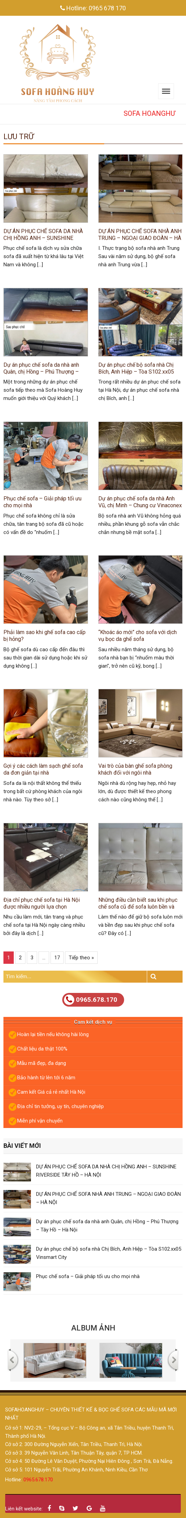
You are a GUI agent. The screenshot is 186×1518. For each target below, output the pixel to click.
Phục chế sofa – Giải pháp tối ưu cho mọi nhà (42, 502)
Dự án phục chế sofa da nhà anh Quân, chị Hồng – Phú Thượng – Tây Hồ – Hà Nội (41, 368)
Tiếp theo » (81, 958)
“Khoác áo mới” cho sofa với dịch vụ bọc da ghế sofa (137, 635)
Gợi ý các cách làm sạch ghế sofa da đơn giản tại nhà (43, 769)
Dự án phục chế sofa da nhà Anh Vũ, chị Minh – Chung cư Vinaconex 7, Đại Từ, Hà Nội (140, 502)
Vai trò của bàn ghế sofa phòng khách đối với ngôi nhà (135, 769)
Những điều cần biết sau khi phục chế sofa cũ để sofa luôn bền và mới (137, 903)
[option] (55, 1360)
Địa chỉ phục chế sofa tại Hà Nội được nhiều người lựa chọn (41, 903)
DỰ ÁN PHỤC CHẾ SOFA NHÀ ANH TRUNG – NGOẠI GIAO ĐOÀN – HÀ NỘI (140, 235)
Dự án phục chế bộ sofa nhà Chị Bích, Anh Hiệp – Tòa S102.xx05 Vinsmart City (136, 368)
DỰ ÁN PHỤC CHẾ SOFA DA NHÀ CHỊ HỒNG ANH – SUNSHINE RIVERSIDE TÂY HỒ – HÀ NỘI (43, 235)
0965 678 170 (107, 8)
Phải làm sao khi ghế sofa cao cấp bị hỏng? (44, 635)
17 (57, 958)
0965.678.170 (90, 1000)
